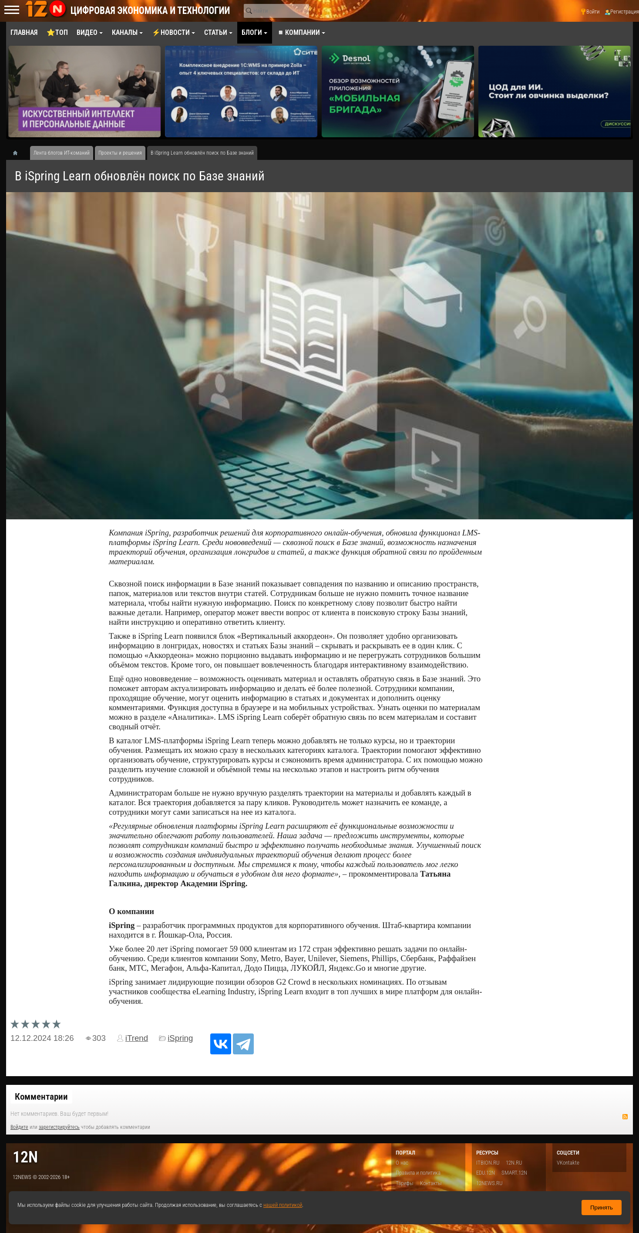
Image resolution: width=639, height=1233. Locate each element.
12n (25, 1157)
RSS (625, 1116)
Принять (601, 1207)
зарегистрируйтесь (59, 1127)
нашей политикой (282, 1205)
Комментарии (41, 1096)
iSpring (180, 1038)
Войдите (19, 1127)
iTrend (136, 1038)
